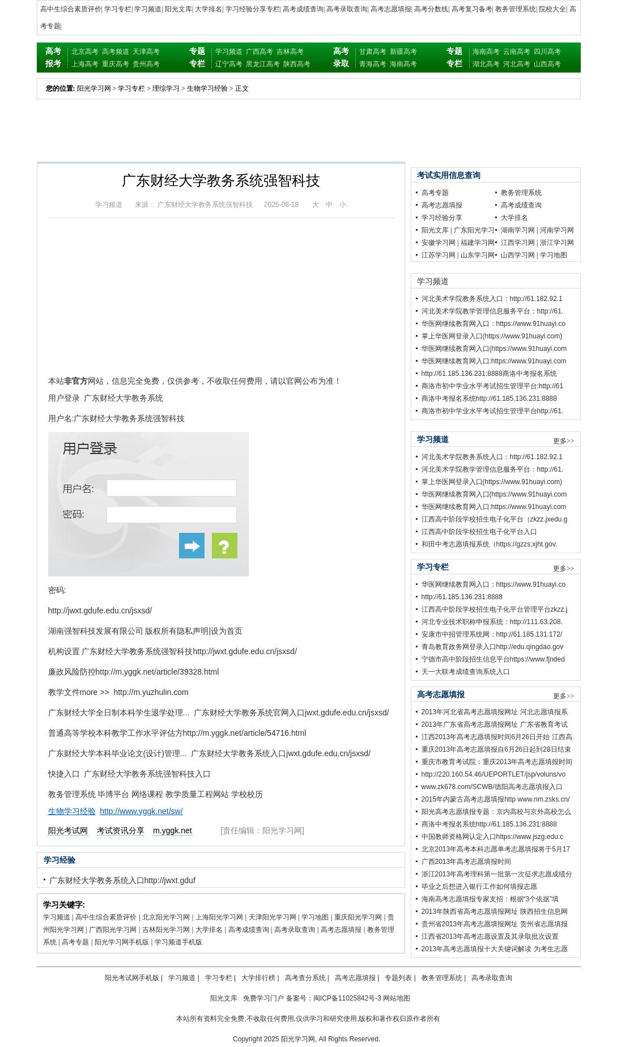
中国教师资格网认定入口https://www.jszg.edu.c (493, 837)
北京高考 (85, 52)
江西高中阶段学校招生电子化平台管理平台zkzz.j (495, 609)
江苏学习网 (439, 255)
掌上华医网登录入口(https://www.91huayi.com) (492, 336)
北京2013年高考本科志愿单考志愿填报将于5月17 (496, 849)
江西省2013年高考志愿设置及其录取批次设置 (490, 936)
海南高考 (403, 64)
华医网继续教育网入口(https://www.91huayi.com (494, 349)
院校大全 (552, 9)
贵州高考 (146, 64)
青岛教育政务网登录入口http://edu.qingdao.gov (493, 647)
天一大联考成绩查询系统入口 (466, 672)
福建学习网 (478, 243)
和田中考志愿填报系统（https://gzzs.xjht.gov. (490, 544)
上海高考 (85, 64)
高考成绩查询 (303, 9)
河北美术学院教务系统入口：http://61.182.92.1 (492, 299)
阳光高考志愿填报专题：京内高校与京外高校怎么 (496, 812)
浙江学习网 (557, 243)
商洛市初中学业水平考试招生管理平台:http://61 (493, 386)
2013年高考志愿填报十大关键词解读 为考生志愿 (495, 949)
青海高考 (372, 64)
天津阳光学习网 (272, 917)
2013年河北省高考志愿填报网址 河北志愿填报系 (495, 712)
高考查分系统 (305, 978)
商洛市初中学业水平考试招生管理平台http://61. (493, 411)
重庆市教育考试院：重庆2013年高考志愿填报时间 (497, 762)
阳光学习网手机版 (122, 942)
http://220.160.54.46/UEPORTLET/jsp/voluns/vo (494, 774)
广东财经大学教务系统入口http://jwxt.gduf (122, 880)
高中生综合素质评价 (70, 9)
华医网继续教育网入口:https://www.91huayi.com (494, 361)
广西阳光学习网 (113, 930)
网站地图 (396, 998)
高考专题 (75, 942)
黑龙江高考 (263, 64)
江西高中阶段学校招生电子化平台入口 (479, 532)
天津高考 (146, 52)
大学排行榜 (258, 978)
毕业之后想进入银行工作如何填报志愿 (479, 887)
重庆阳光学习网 (358, 917)
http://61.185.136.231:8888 (462, 597)
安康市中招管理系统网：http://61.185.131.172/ (492, 634)
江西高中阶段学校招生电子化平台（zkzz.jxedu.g (495, 519)
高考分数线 (431, 9)
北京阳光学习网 (166, 917)
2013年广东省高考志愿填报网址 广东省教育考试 (495, 724)
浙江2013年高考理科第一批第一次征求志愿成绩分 (497, 874)
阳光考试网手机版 (132, 978)
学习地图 (315, 917)
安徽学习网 (439, 243)
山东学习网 (478, 255)
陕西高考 (296, 64)
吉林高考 (290, 52)
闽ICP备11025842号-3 (347, 998)
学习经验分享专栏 (252, 9)
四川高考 (547, 52)
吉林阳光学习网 (166, 930)
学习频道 (147, 9)
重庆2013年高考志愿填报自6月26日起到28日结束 (496, 749)
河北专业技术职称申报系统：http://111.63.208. (492, 622)
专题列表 (398, 978)
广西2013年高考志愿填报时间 (467, 862)
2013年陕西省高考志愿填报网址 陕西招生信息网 (495, 911)
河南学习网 (557, 230)
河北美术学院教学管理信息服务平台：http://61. (493, 311)
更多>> (564, 441)
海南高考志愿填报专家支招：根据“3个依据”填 (490, 899)
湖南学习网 (518, 230)
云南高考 (516, 52)
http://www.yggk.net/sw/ (141, 811)
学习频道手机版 (178, 942)
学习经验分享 (442, 218)
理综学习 (166, 88)
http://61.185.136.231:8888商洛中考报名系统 (489, 374)
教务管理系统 (515, 9)
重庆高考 (115, 64)
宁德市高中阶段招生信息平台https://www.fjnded (493, 659)
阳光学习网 (94, 88)
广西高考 (259, 52)
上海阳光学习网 (219, 917)
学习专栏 (117, 9)
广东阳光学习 (474, 230)
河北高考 (516, 64)
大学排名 (208, 9)
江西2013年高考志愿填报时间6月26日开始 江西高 (497, 737)
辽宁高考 (228, 64)
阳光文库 (178, 9)
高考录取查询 (346, 9)
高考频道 (115, 52)
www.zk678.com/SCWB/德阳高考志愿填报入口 (492, 787)
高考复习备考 (472, 9)
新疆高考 (403, 52)
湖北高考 (486, 64)
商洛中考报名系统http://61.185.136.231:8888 (489, 398)
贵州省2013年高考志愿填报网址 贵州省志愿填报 (495, 924)
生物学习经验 (207, 88)
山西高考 (547, 64)
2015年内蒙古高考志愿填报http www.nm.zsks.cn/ (496, 799)
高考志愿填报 (391, 9)
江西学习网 (518, 243)
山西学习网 (518, 255)
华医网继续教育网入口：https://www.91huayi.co (494, 324)
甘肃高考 (372, 52)
